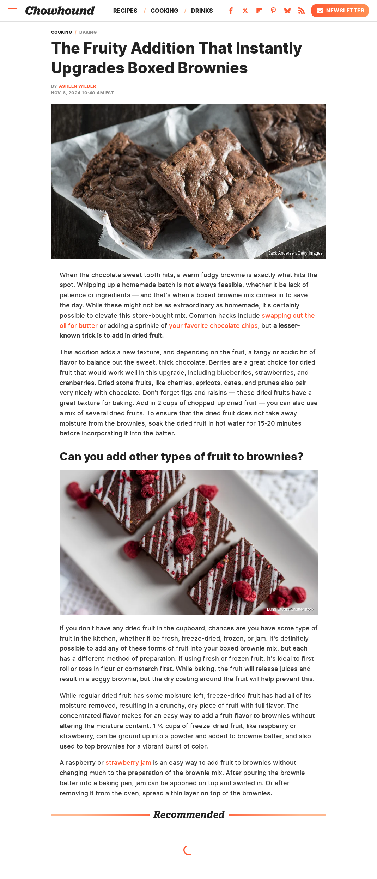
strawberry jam (128, 762)
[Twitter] (245, 13)
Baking (88, 32)
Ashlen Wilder (77, 86)
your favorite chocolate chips (213, 325)
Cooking (164, 10)
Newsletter (340, 10)
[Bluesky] (287, 13)
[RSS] (301, 13)
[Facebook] (231, 13)
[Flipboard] (259, 13)
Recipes (125, 10)
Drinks (202, 10)
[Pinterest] (273, 13)
